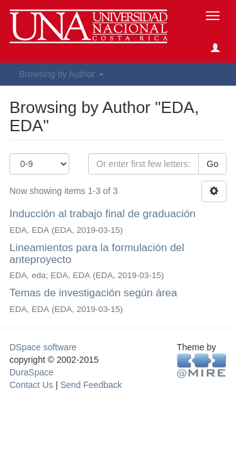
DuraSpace (31, 372)
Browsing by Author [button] (61, 74)
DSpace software (43, 347)
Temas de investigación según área (93, 293)
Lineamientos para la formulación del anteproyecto (96, 254)
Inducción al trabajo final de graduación (102, 214)
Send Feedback (91, 385)
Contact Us (31, 385)
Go (212, 164)
